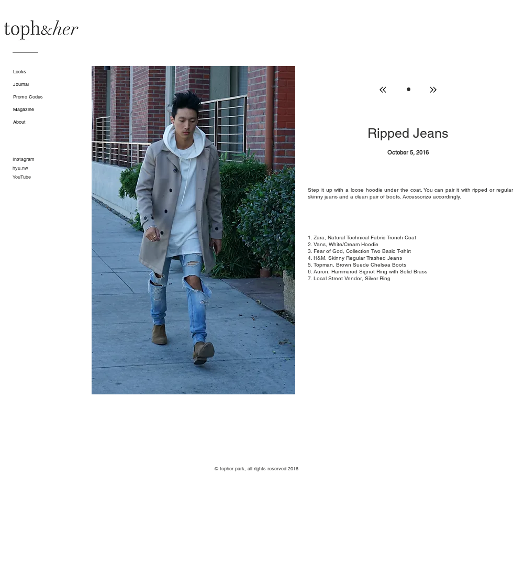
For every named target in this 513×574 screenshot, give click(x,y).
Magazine (23, 109)
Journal (21, 84)
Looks (19, 72)
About (19, 122)
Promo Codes (28, 97)
